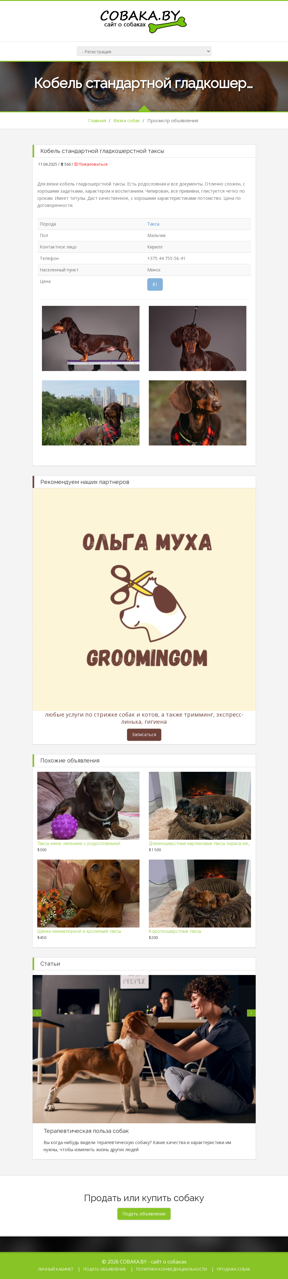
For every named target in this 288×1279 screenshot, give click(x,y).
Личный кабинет (55, 1269)
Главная (97, 120)
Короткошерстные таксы (175, 931)
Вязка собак (126, 120)
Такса (153, 224)
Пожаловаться (90, 164)
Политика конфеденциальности (171, 1269)
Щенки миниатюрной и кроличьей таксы (79, 931)
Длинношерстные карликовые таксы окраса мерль (202, 843)
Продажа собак (233, 1269)
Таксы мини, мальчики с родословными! (78, 843)
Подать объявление (104, 1269)
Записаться (144, 734)
